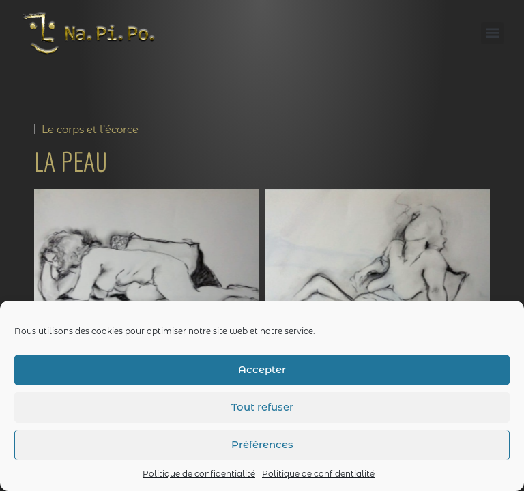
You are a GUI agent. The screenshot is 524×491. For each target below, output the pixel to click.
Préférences (262, 444)
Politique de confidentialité (199, 473)
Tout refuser (262, 406)
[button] (492, 33)
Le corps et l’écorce (90, 129)
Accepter (262, 369)
